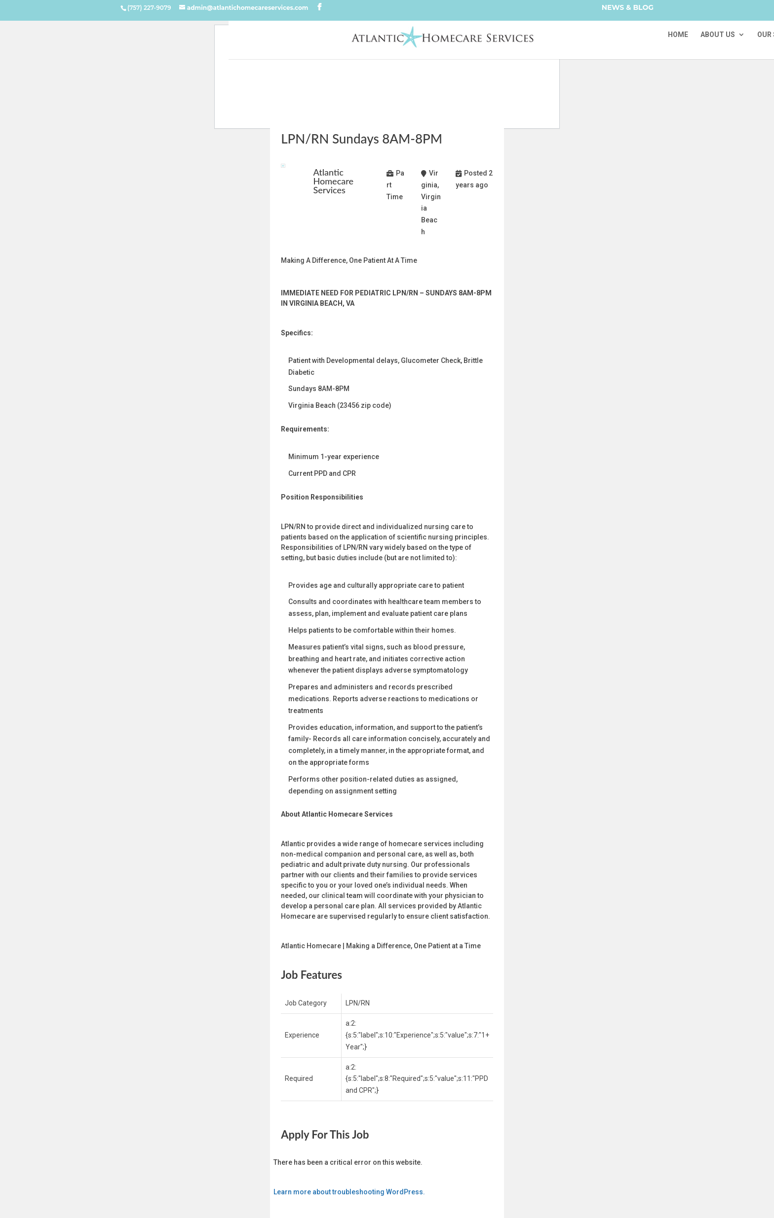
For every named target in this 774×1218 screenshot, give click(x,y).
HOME (678, 34)
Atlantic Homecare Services (333, 181)
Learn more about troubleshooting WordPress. (349, 1192)
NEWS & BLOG (628, 8)
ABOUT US (717, 34)
